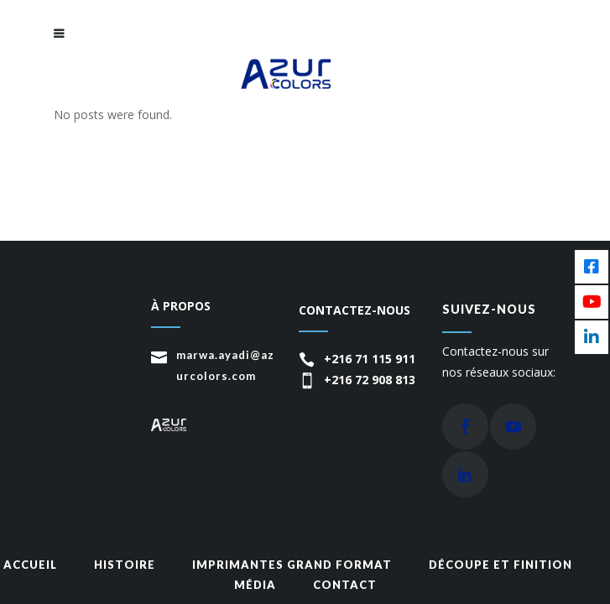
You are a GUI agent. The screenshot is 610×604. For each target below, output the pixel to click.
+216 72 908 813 (369, 380)
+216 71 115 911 (369, 359)
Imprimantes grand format (292, 564)
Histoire (124, 564)
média (255, 584)
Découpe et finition (500, 564)
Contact (345, 584)
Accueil (30, 564)
